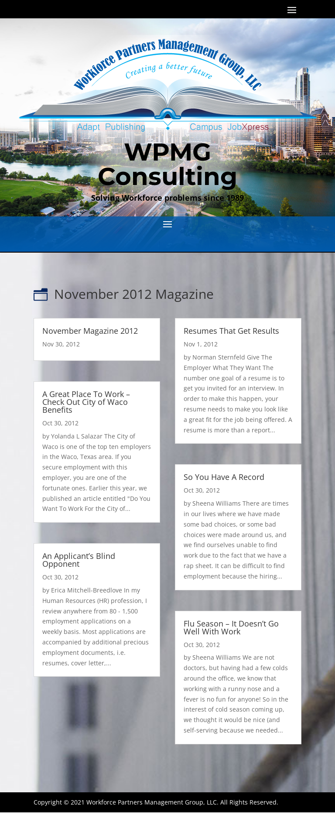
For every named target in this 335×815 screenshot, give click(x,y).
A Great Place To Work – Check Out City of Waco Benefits (86, 402)
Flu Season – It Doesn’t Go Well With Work (231, 627)
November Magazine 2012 (90, 330)
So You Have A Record (224, 477)
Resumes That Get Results (231, 330)
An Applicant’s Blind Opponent (78, 560)
